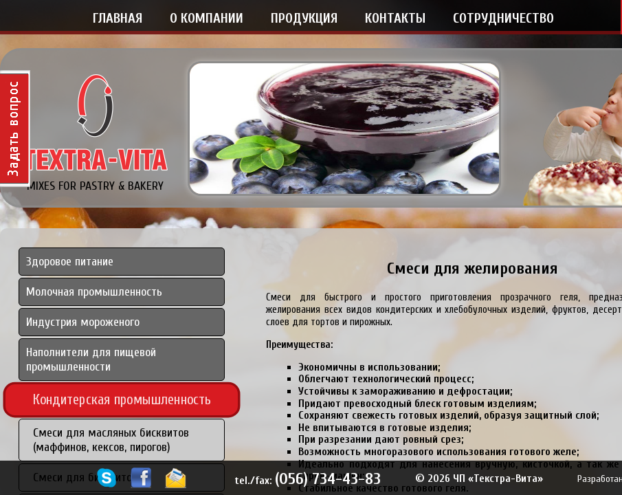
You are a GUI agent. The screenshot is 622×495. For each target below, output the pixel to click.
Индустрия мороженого (83, 322)
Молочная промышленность (94, 292)
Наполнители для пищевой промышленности (91, 359)
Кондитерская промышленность (122, 399)
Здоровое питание (69, 261)
